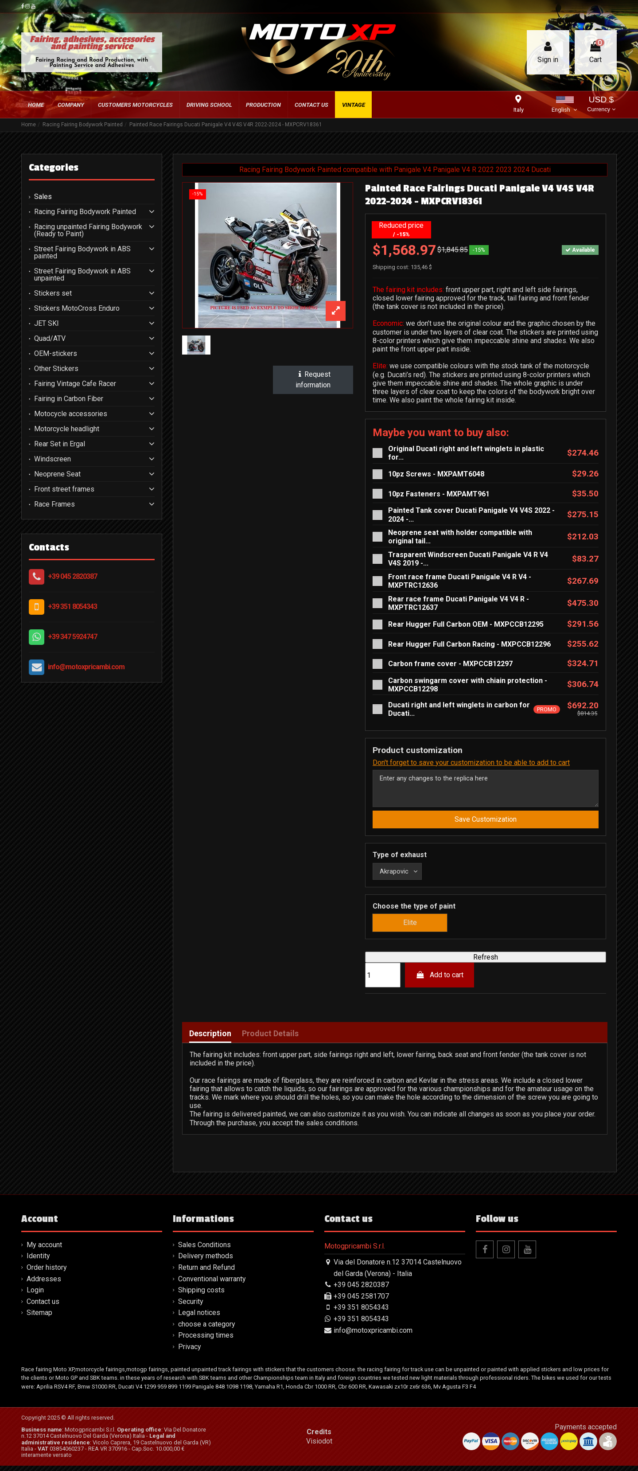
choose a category (206, 1329)
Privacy (189, 1352)
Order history (47, 1272)
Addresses (44, 1284)
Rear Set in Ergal (59, 444)
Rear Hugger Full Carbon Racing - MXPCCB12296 (469, 644)
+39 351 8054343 (72, 606)
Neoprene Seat (57, 474)
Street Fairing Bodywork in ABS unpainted (82, 275)
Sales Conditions (204, 1250)
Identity (38, 1261)
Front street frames (64, 489)
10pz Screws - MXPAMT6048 (436, 474)
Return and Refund (206, 1272)
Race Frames (54, 504)
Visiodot (319, 1446)
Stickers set (53, 293)
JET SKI (46, 323)
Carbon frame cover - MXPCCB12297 (450, 663)
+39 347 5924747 (72, 636)
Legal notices (199, 1318)
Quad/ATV (50, 338)
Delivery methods (205, 1261)
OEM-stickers (55, 353)
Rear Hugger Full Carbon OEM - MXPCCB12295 (466, 624)
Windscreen (52, 459)
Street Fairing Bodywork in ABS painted (82, 253)
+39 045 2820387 (72, 576)
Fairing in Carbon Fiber (68, 398)
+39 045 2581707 (361, 1301)
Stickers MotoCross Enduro (77, 308)
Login (35, 1296)
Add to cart (440, 980)
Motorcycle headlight (66, 429)
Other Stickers (56, 368)
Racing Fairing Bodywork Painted (85, 211)
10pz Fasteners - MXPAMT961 (439, 494)
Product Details (270, 1038)
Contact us (43, 1307)
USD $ (601, 105)
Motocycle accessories (70, 413)
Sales (43, 196)
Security (190, 1307)
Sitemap (39, 1318)
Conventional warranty (212, 1284)
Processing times (205, 1341)
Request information (313, 379)
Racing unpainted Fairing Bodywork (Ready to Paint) (88, 230)
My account (44, 1250)
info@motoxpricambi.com (86, 667)
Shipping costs (201, 1296)
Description (210, 1038)
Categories (53, 167)
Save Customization (486, 823)
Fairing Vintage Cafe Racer (75, 383)
